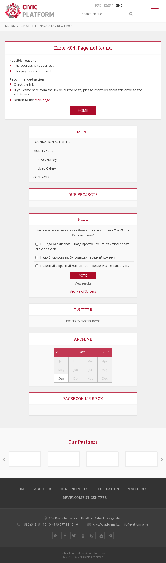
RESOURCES (136, 489)
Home (83, 110)
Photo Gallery (45, 159)
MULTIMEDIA (43, 151)
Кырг (108, 5)
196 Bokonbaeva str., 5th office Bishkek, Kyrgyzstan (85, 518)
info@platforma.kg (135, 524)
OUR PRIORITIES (74, 489)
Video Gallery (44, 168)
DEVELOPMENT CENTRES (85, 497)
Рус (98, 5)
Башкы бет (13, 26)
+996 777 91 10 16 (65, 524)
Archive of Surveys (83, 291)
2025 (83, 352)
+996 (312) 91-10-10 (36, 524)
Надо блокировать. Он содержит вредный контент (77, 257)
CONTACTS (41, 177)
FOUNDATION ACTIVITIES (51, 142)
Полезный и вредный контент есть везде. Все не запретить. (84, 266)
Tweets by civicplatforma (83, 321)
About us (43, 489)
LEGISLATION (107, 489)
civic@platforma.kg (106, 524)
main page (42, 100)
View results (83, 283)
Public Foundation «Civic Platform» (83, 553)
